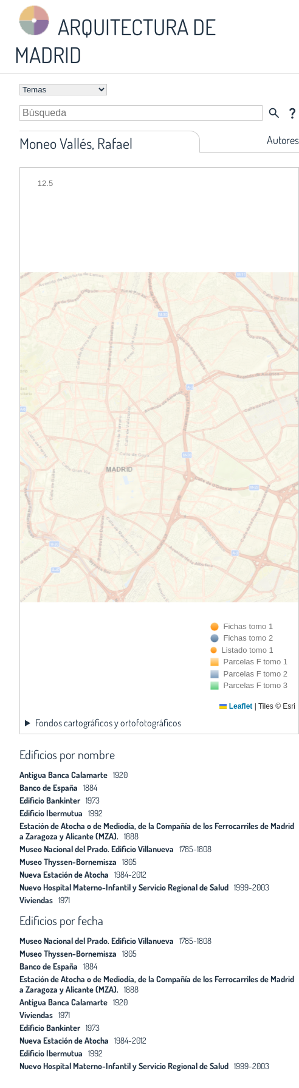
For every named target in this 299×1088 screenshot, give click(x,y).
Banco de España (48, 787)
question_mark (292, 113)
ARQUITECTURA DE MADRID (115, 35)
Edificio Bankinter (49, 800)
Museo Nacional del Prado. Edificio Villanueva (96, 849)
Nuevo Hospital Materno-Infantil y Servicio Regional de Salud (124, 887)
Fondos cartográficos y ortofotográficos (108, 723)
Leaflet (235, 706)
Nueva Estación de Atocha (64, 874)
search (274, 113)
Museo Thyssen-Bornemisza (68, 861)
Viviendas (36, 900)
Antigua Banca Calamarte (63, 775)
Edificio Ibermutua (51, 813)
